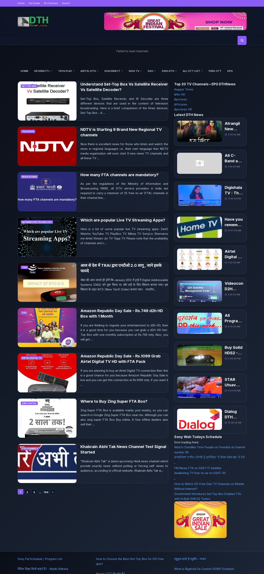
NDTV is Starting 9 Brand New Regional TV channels (121, 132)
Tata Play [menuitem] (65, 70)
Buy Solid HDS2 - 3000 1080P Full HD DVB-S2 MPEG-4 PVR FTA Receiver (217, 306)
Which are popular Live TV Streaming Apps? (122, 220)
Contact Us (80, 559)
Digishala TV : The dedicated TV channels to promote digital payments (218, 177)
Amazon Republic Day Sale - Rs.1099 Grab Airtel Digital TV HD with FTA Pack (120, 359)
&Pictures (180, 104)
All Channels (51, 3)
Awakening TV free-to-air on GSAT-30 (200, 410)
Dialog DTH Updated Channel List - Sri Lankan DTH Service (219, 357)
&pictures (180, 99)
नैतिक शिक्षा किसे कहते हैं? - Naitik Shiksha (43, 530)
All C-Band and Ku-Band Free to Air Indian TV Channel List (218, 152)
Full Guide (34, 3)
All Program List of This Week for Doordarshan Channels (218, 280)
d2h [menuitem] (150, 70)
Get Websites (99, 559)
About (64, 559)
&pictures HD (183, 109)
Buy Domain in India (123, 559)
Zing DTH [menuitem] (168, 70)
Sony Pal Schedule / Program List (40, 520)
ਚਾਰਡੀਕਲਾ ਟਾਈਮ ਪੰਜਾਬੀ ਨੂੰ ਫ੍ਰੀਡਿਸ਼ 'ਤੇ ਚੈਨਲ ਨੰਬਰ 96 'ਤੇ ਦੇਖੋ (209, 394)
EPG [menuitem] (230, 70)
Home (21, 3)
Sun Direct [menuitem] (112, 70)
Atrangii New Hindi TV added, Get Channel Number (217, 126)
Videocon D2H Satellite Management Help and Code (218, 254)
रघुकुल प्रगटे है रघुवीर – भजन (190, 520)
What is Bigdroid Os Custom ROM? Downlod (204, 530)
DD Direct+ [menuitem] (42, 70)
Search (66, 3)
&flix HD (179, 94)
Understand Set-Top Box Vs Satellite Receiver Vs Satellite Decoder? (124, 87)
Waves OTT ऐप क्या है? (110, 535)
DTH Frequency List (44, 559)
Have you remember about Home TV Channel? (215, 203)
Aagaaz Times (183, 89)
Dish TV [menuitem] (134, 70)
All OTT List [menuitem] (191, 70)
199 (46, 492)
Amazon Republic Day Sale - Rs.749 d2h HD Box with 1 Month (121, 313)
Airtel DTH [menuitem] (88, 70)
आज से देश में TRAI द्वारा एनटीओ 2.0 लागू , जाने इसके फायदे (120, 268)
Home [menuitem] (24, 70)
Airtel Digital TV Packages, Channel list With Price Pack (217, 229)
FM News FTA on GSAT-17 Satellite (197, 405)
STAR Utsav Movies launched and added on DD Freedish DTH (218, 332)
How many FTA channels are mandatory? (119, 174)
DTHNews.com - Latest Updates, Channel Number (142, 568)
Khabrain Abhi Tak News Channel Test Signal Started (123, 449)
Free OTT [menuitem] (215, 70)
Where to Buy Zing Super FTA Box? (113, 401)
